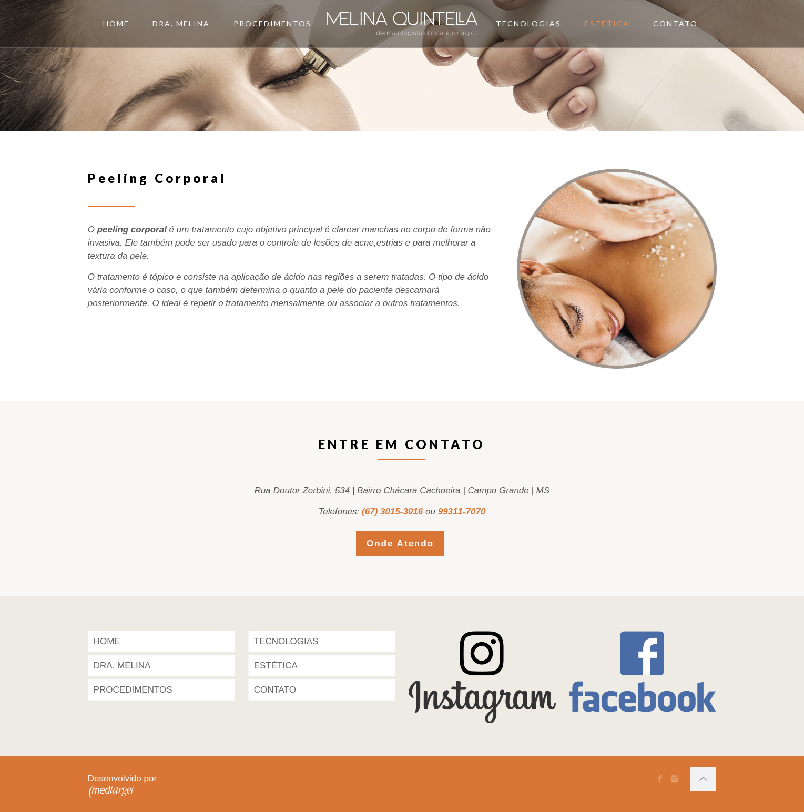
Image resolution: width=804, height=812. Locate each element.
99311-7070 (462, 511)
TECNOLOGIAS (286, 641)
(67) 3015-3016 (392, 511)
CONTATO (275, 690)
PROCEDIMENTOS (133, 690)
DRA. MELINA (122, 666)
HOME (107, 641)
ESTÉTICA (276, 666)
